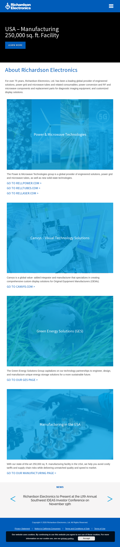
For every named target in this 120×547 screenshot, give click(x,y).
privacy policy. (67, 538)
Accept (86, 538)
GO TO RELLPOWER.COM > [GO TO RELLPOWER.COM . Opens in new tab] (24, 183)
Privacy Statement (22, 529)
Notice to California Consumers (48, 529)
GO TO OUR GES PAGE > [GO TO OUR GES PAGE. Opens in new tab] (22, 380)
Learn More (15, 45)
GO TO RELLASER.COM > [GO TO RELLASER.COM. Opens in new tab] (22, 193)
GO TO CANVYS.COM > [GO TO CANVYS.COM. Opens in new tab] (21, 286)
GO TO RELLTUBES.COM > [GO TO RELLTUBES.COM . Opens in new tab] (23, 188)
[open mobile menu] (111, 6)
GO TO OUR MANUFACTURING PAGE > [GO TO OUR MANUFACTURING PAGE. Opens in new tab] (31, 473)
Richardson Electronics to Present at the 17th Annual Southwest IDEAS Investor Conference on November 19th (60, 500)
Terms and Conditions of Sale (77, 529)
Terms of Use (99, 529)
